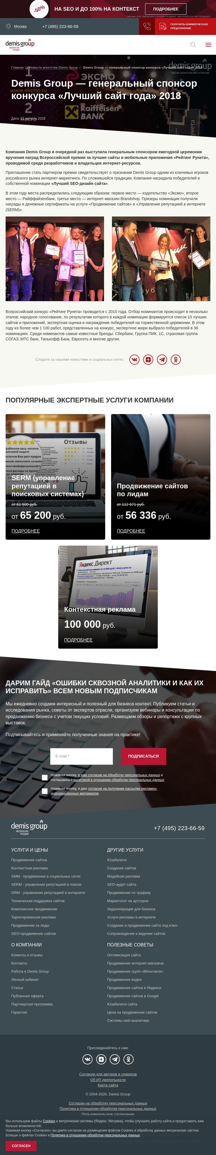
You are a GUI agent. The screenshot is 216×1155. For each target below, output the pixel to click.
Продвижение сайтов (29, 860)
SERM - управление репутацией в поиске (46, 884)
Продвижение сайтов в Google (133, 996)
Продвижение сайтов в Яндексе (134, 988)
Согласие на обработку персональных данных (108, 1103)
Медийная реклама (123, 876)
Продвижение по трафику (129, 893)
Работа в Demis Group (30, 971)
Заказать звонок (144, 26)
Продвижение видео (124, 979)
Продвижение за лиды (30, 925)
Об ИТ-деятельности (108, 1080)
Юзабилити (117, 860)
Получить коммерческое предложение (183, 26)
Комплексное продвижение (34, 909)
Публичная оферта (27, 996)
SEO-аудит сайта (121, 884)
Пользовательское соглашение (108, 1114)
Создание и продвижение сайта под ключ (142, 925)
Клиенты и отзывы (26, 955)
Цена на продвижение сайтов (132, 1012)
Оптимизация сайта (124, 955)
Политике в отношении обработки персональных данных (95, 1135)
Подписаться (143, 756)
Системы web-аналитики (128, 1020)
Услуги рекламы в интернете (131, 917)
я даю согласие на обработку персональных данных (119, 775)
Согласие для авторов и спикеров (108, 1074)
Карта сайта (108, 1085)
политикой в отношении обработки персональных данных (118, 780)
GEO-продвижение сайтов (33, 933)
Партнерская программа (32, 1004)
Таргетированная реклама (33, 917)
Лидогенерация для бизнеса (131, 909)
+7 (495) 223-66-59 (60, 26)
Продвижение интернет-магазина (135, 963)
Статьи (17, 988)
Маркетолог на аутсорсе (127, 901)
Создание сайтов (121, 868)
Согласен (21, 1146)
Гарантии (19, 1012)
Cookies (49, 1121)
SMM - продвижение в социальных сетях (45, 876)
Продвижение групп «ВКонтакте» (135, 971)
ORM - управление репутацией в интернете (48, 893)
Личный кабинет (25, 979)
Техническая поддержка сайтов (38, 901)
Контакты (19, 963)
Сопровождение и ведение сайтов (136, 933)
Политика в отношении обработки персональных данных (108, 1108)
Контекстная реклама (29, 868)
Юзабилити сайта (122, 1004)
